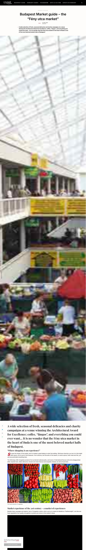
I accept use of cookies (12, 544)
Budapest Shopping (43, 10)
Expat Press (45, 22)
